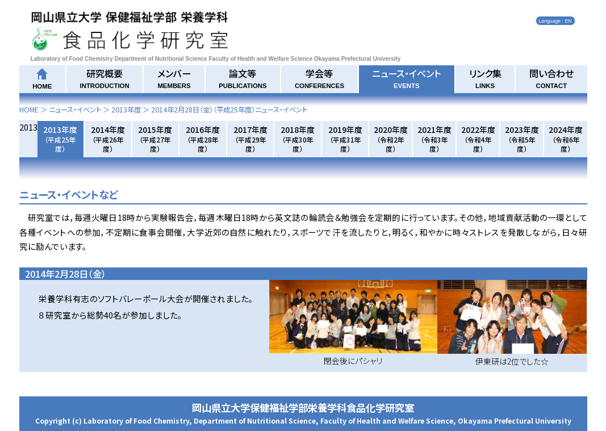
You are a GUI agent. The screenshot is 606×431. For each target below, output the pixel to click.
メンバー (174, 77)
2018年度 (298, 138)
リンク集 (485, 77)
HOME (29, 109)
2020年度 (391, 138)
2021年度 (434, 138)
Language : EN (555, 20)
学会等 (319, 77)
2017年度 (250, 138)
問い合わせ (551, 77)
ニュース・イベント (406, 77)
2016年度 (203, 138)
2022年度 (478, 138)
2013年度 (126, 109)
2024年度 (566, 138)
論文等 (242, 77)
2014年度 (108, 138)
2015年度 (155, 138)
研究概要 (104, 77)
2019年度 (345, 138)
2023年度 (522, 138)
